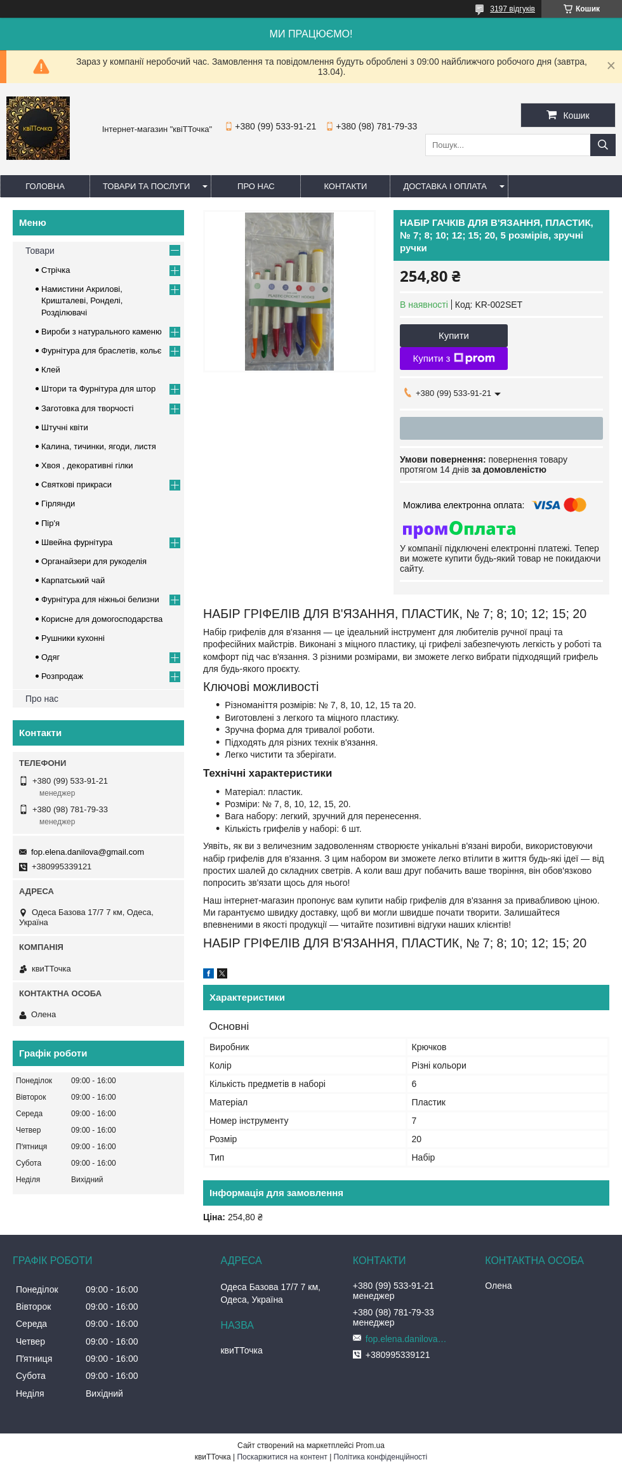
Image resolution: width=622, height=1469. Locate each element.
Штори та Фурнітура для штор (98, 388)
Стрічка (55, 270)
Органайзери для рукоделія (94, 561)
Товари (40, 251)
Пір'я (50, 523)
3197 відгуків (512, 8)
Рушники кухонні (73, 638)
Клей (50, 369)
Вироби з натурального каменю (101, 331)
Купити (454, 335)
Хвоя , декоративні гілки (87, 465)
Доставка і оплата (445, 186)
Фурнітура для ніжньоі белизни (100, 599)
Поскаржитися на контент (282, 1457)
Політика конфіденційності (381, 1457)
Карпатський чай (73, 580)
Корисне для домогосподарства (101, 619)
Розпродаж (62, 676)
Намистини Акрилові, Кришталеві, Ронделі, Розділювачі (81, 300)
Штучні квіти (64, 427)
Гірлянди (58, 503)
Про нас (256, 186)
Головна (45, 186)
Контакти (345, 186)
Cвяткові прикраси (76, 484)
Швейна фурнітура (76, 542)
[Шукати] (603, 145)
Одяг (50, 657)
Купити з (453, 358)
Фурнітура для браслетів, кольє (101, 350)
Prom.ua (370, 1445)
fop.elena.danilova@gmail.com (87, 852)
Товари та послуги (146, 186)
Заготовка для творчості (87, 408)
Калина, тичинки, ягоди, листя (98, 446)
